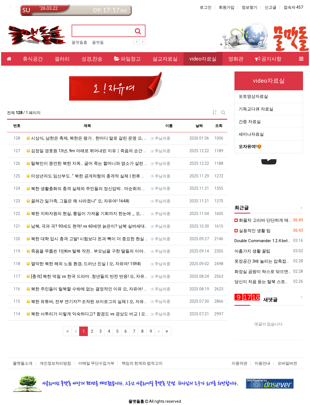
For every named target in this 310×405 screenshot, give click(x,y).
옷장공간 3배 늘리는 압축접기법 (262, 261)
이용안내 (262, 363)
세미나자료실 (251, 134)
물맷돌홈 (79, 42)
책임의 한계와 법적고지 (142, 363)
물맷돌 (98, 42)
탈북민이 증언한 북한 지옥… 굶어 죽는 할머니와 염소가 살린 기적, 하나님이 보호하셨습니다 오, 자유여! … (87, 163)
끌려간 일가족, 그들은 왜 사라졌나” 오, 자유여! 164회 (78, 200)
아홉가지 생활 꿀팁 (252, 251)
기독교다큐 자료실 (256, 109)
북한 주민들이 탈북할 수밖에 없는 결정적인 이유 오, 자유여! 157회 (87, 288)
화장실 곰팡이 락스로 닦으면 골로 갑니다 (262, 271)
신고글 (270, 7)
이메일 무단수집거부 (96, 363)
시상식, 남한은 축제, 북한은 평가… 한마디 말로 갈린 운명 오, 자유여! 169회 (87, 138)
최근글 (241, 207)
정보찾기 (249, 7)
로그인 (206, 7)
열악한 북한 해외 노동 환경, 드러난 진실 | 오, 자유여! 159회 (84, 263)
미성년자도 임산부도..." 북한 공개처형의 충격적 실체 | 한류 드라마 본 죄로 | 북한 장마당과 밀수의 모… (87, 176)
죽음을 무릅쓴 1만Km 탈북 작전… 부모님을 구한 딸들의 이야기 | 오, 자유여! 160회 (87, 251)
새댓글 (256, 299)
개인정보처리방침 (55, 363)
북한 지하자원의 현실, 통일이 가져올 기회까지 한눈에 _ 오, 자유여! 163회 (87, 213)
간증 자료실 (250, 121)
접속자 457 (293, 7)
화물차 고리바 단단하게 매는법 (262, 220)
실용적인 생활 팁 (252, 230)
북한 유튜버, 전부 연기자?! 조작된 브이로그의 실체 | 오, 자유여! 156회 (87, 301)
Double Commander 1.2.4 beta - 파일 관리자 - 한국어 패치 (262, 240)
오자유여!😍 (250, 146)
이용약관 (239, 363)
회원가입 (226, 7)
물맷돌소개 (22, 363)
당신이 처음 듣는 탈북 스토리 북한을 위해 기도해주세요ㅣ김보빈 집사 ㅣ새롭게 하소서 (262, 281)
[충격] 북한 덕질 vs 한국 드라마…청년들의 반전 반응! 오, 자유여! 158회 (87, 276)
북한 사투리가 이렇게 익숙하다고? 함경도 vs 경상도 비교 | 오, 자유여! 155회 (87, 313)
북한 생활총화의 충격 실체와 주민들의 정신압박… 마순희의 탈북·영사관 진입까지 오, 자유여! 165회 (87, 188)
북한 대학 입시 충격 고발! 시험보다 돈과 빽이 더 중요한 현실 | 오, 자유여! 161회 (87, 238)
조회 (218, 126)
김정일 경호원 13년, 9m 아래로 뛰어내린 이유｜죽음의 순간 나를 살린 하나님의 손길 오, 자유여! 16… (87, 150)
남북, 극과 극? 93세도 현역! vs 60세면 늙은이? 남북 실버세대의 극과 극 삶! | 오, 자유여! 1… (87, 226)
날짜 (199, 126)
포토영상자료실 (253, 96)
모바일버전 (287, 363)
